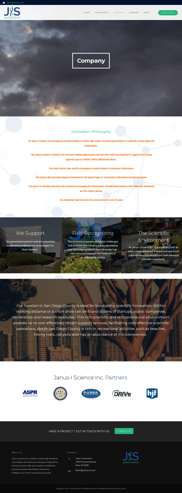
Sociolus (122, 489)
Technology (102, 12)
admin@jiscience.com (15, 3)
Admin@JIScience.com (85, 470)
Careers (133, 12)
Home (87, 12)
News (146, 12)
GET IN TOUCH (168, 13)
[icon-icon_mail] (4, 2)
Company (119, 12)
